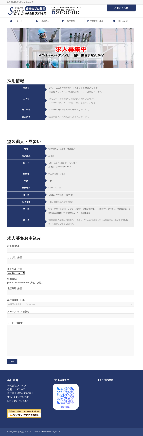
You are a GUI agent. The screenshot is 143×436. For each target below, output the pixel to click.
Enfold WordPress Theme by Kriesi (46, 432)
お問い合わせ (121, 8)
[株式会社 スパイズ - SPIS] (26, 11)
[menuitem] (20, 21)
